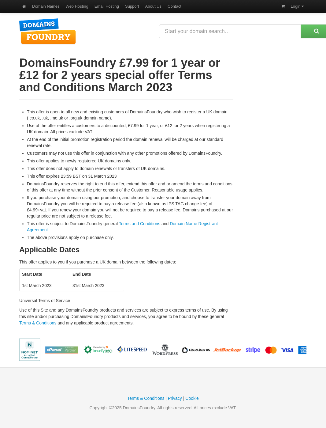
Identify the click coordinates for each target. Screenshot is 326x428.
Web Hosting (77, 6)
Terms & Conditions (37, 322)
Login (297, 6)
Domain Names (46, 6)
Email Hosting (106, 6)
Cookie (192, 398)
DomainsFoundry (47, 31)
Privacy (175, 398)
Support (132, 6)
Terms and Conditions (139, 223)
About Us (153, 6)
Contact (174, 6)
